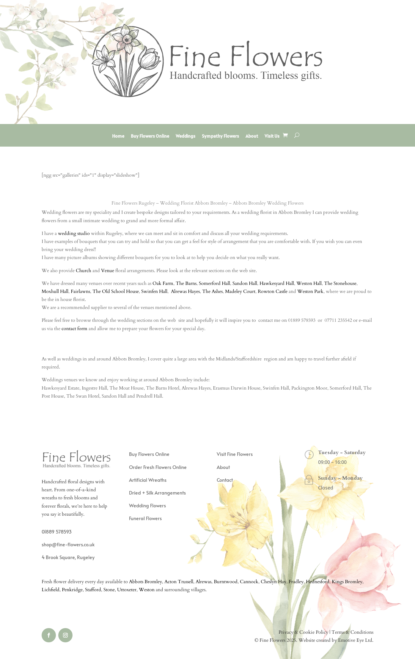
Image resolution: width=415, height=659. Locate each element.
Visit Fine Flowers (235, 454)
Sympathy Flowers (220, 136)
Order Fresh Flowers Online (158, 467)
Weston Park (310, 291)
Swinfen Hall (154, 291)
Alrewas (203, 581)
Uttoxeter (126, 589)
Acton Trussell (178, 581)
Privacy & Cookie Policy (303, 632)
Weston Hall (309, 283)
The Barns (186, 283)
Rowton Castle (273, 291)
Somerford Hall (214, 283)
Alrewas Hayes (185, 291)
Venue (107, 270)
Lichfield (50, 589)
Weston (147, 589)
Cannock (249, 581)
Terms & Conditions (352, 632)
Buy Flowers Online (150, 136)
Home (118, 136)
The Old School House (115, 291)
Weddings (185, 136)
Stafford (93, 589)
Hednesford (317, 581)
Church (83, 270)
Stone (109, 589)
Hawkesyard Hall (277, 283)
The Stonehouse (340, 283)
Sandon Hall (244, 283)
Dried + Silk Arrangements (157, 492)
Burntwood (226, 581)
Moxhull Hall (55, 291)
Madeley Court (240, 291)
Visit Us (272, 136)
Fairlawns (80, 291)
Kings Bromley (347, 581)
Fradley (296, 581)
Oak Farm (163, 283)
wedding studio (74, 233)
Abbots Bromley (145, 581)
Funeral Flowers (145, 518)
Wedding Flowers (147, 505)
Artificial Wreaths (147, 479)
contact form (74, 328)
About (252, 136)
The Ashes (212, 291)
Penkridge (72, 589)
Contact (225, 479)
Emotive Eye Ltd (355, 640)
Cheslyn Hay (273, 581)
